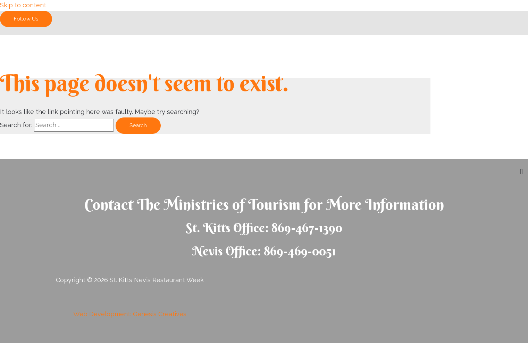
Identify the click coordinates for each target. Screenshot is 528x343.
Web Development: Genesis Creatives (129, 314)
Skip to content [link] (23, 5)
